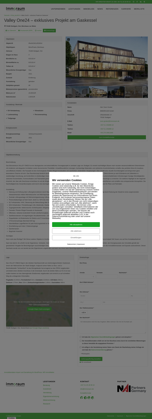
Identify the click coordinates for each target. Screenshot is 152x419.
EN (78, 176)
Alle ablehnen (76, 231)
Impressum (81, 244)
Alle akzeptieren (76, 225)
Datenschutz (71, 244)
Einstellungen (76, 238)
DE (74, 176)
